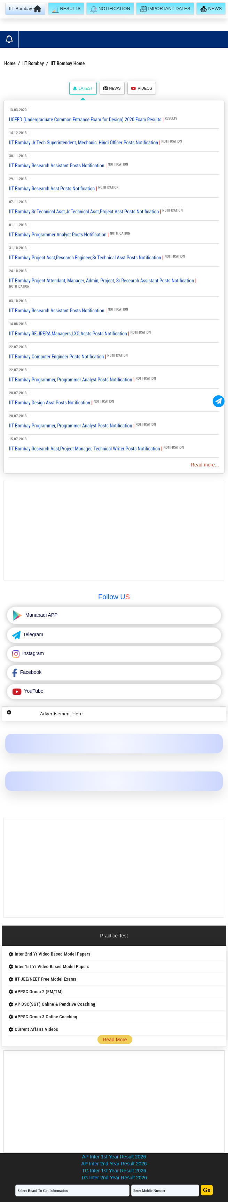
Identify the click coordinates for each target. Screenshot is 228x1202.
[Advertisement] (114, 530)
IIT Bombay (33, 63)
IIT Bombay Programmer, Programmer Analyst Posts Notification (70, 379)
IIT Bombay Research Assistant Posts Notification (57, 165)
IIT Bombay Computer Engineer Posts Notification (57, 356)
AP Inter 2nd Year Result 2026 (114, 1163)
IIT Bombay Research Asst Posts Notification (52, 188)
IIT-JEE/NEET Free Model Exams (45, 979)
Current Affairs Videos (36, 1029)
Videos (141, 88)
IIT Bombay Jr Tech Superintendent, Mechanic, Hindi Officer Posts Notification (84, 142)
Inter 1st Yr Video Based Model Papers (52, 966)
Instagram (32, 653)
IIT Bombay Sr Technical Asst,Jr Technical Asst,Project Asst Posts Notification (84, 211)
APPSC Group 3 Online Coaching (46, 1016)
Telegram (32, 634)
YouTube (33, 691)
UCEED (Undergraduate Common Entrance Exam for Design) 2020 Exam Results (85, 119)
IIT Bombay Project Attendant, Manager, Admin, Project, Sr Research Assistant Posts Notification (101, 280)
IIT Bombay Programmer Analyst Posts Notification (58, 234)
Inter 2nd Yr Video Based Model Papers (52, 954)
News (112, 88)
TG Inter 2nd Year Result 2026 (114, 1177)
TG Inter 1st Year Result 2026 (114, 1170)
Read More (115, 1039)
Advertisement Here (61, 713)
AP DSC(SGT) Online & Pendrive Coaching (55, 1004)
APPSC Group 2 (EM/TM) (39, 991)
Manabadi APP (41, 615)
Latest (83, 88)
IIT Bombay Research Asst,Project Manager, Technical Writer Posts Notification (85, 448)
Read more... (205, 464)
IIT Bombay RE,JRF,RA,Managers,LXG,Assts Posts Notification (68, 333)
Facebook (30, 672)
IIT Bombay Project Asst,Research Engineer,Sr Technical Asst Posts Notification (85, 257)
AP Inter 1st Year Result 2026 (114, 1156)
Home (10, 63)
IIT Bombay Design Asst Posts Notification (49, 402)
